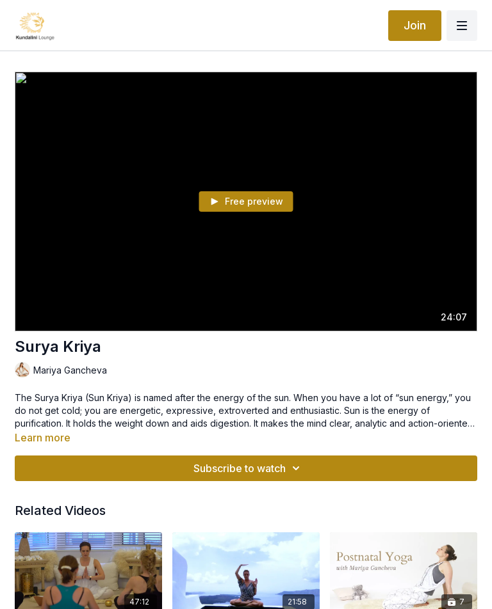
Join (415, 25)
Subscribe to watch (248, 468)
